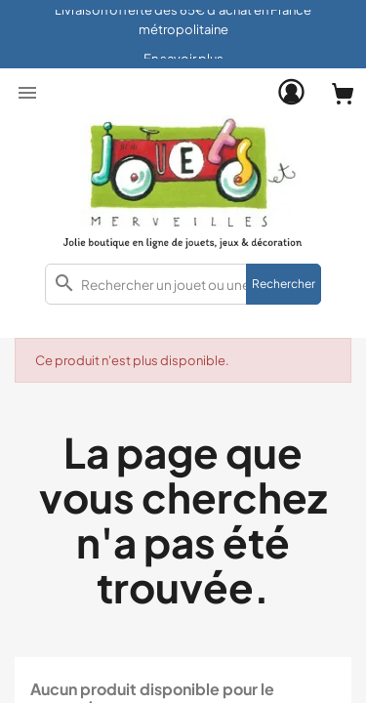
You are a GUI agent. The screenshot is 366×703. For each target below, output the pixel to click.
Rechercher (283, 283)
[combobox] (183, 284)
